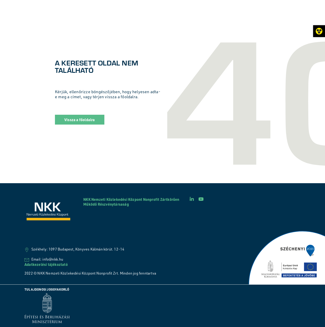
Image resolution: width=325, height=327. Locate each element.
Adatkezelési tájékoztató (46, 264)
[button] (79, 120)
